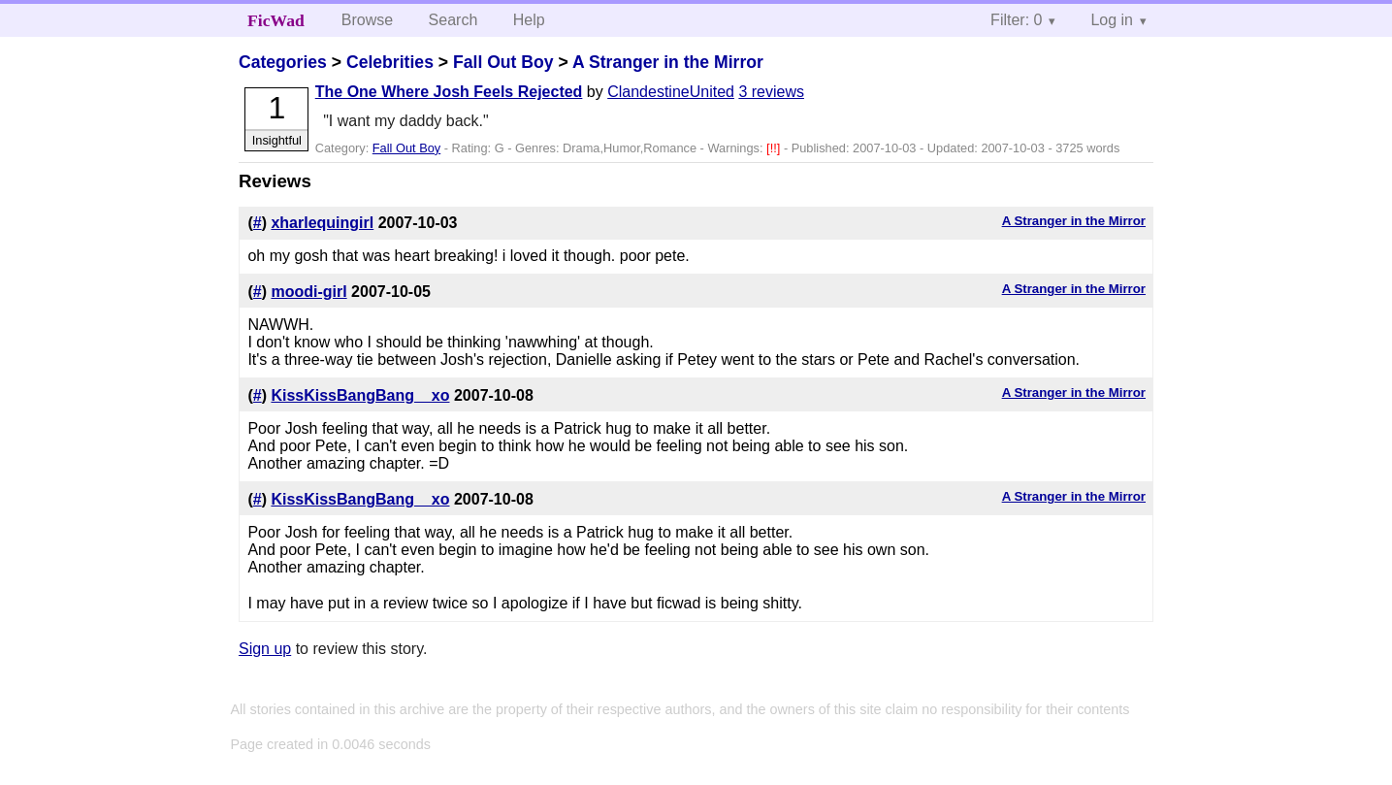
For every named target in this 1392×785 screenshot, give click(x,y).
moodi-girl (308, 291)
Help (529, 20)
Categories (283, 62)
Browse (367, 20)
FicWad (276, 20)
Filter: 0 (1016, 20)
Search (453, 20)
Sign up (265, 648)
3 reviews (771, 91)
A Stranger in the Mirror (667, 62)
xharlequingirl (322, 222)
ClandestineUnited (670, 91)
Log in (1111, 20)
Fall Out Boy (503, 62)
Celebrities (390, 62)
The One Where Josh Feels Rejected (449, 91)
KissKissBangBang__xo (360, 395)
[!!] (775, 148)
